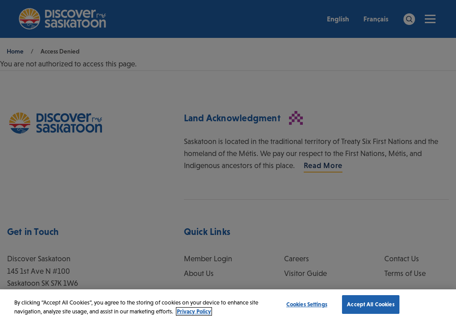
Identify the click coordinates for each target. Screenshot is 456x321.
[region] (228, 305)
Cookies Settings (306, 304)
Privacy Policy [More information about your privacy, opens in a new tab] (194, 311)
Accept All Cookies (370, 304)
